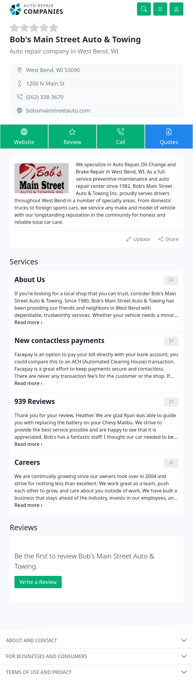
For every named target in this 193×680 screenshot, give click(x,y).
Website (24, 136)
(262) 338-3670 (45, 97)
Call (121, 136)
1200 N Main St (45, 83)
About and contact (31, 640)
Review (72, 136)
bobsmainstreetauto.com (58, 110)
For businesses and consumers (46, 656)
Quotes (169, 136)
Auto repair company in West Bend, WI (64, 51)
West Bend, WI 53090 (53, 70)
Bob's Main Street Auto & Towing (75, 39)
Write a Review (38, 581)
